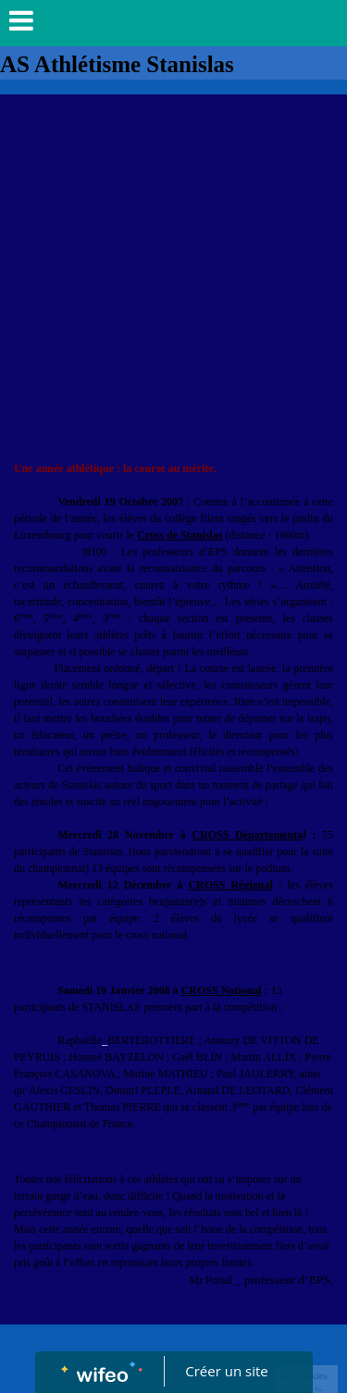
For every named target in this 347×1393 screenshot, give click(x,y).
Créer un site (226, 1371)
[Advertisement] (173, 277)
